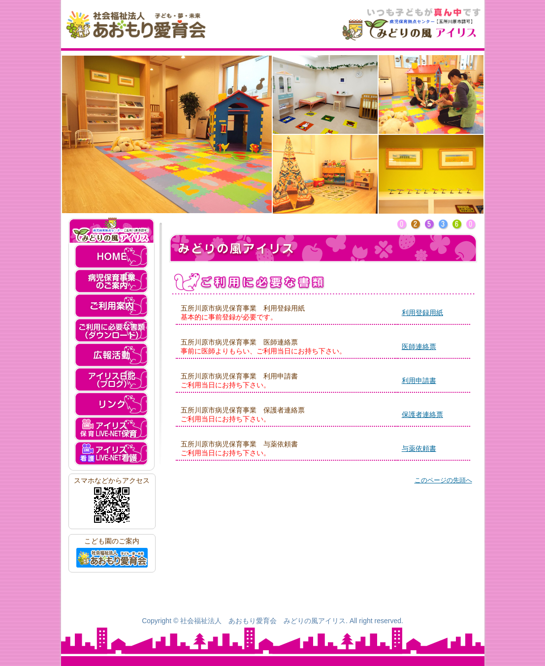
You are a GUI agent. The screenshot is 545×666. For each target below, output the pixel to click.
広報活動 (111, 355)
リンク (111, 404)
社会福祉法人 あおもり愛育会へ (112, 558)
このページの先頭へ (443, 480)
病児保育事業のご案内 (111, 281)
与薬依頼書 (419, 448)
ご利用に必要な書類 (111, 330)
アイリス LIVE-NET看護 (111, 453)
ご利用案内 (111, 305)
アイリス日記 (111, 379)
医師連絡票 (419, 346)
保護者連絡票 (422, 414)
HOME (111, 256)
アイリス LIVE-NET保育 (111, 428)
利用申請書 (419, 380)
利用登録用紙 (422, 313)
